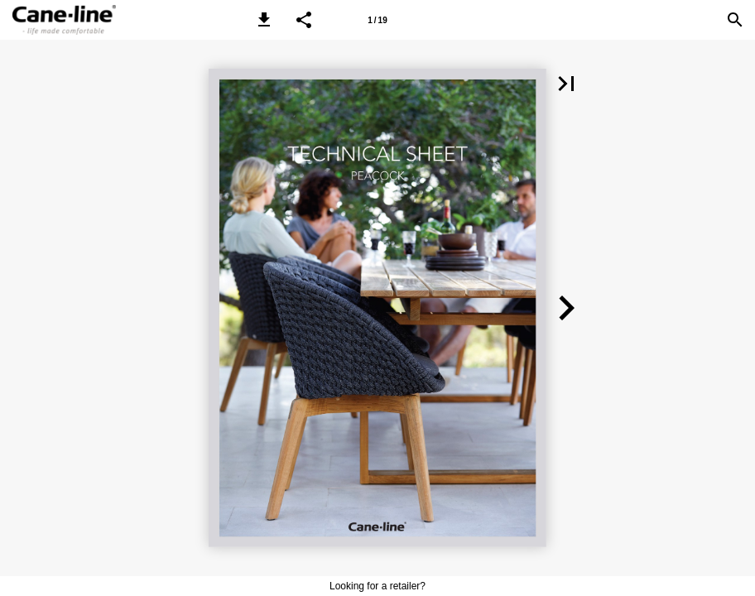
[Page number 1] (377, 20)
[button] (264, 20)
